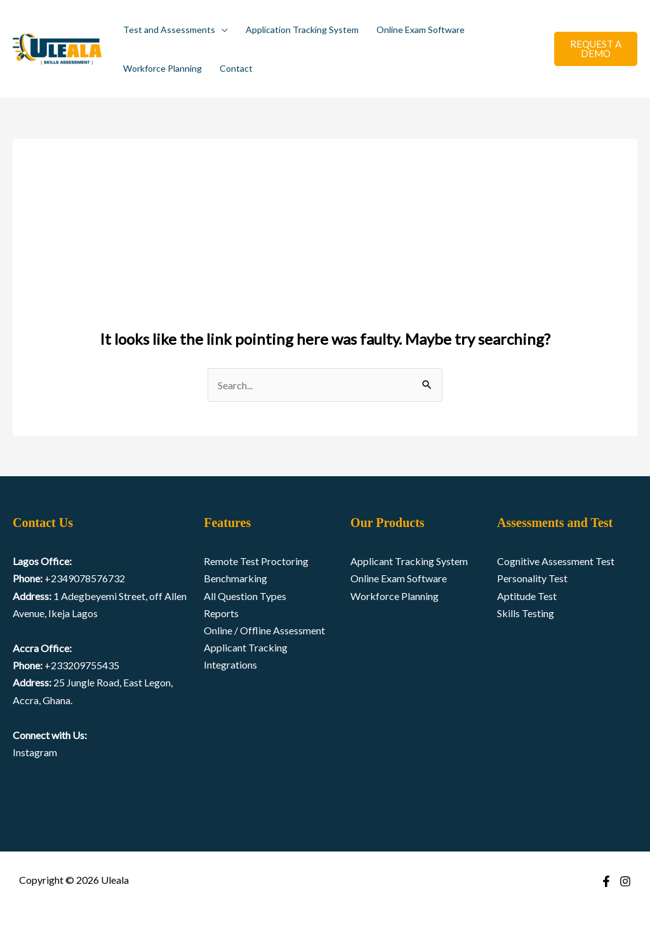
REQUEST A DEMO (595, 48)
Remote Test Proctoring (256, 561)
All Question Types (245, 596)
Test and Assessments (169, 29)
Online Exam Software (420, 29)
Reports (221, 613)
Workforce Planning (162, 68)
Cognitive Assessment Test (555, 561)
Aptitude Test (527, 596)
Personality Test (532, 578)
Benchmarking (235, 578)
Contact (236, 68)
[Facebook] (606, 881)
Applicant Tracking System (409, 561)
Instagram (35, 752)
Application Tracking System (302, 29)
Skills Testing (525, 613)
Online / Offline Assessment (264, 630)
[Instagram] (625, 881)
